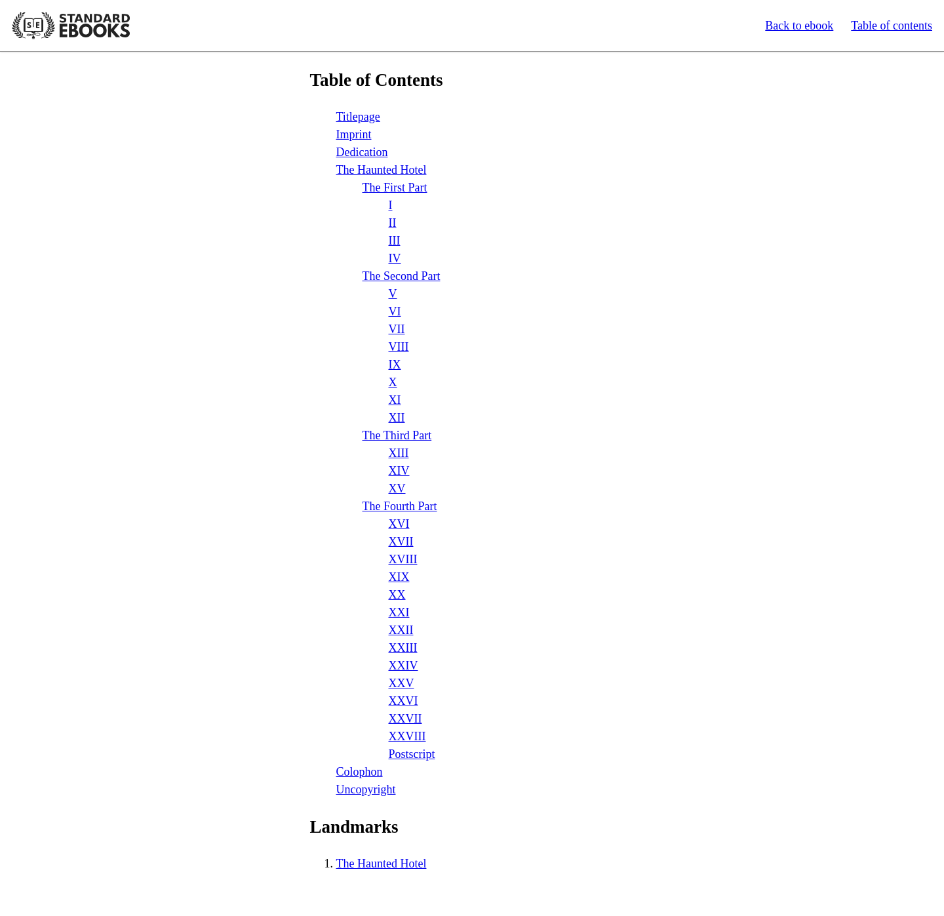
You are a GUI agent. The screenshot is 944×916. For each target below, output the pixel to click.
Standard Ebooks (71, 25)
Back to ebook (799, 25)
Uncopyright (366, 789)
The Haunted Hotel (381, 169)
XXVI (403, 700)
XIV (399, 470)
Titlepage (358, 116)
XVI (399, 523)
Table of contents (891, 25)
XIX (399, 577)
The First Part (395, 187)
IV (395, 258)
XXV (401, 683)
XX (397, 594)
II (393, 222)
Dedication (362, 152)
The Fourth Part (400, 506)
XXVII (405, 718)
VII (397, 329)
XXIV (403, 665)
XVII (401, 541)
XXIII (403, 647)
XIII (399, 453)
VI (395, 311)
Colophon (359, 771)
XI (395, 400)
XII (397, 417)
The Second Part (402, 276)
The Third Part (397, 435)
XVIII (403, 559)
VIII (399, 346)
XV (397, 488)
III (395, 240)
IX (395, 364)
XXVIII (407, 736)
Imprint (354, 134)
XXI (399, 612)
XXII (401, 630)
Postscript (412, 754)
